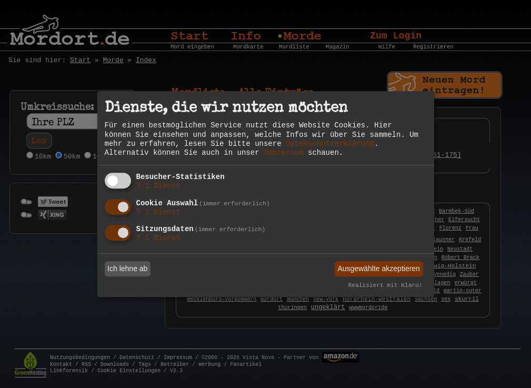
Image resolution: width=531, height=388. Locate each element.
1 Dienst (158, 186)
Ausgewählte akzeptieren (378, 268)
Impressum (284, 152)
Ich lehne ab (127, 268)
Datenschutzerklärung (330, 144)
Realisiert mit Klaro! (385, 286)
